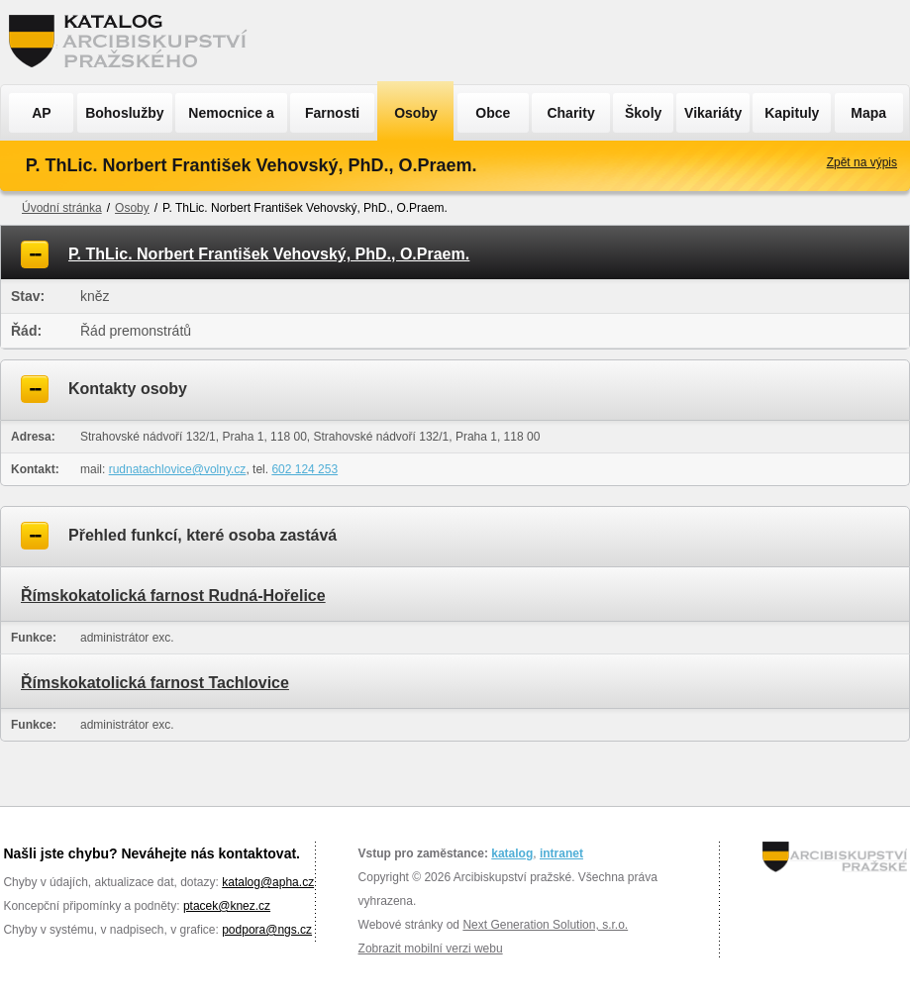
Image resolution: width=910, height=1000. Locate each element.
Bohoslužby (124, 113)
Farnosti (332, 113)
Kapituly (791, 113)
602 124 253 (304, 469)
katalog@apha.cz (268, 882)
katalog (512, 853)
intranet (561, 853)
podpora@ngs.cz (267, 930)
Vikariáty (713, 113)
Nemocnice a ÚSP (230, 119)
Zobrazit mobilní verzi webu (430, 948)
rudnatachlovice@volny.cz (178, 469)
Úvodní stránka (62, 208)
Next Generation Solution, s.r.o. (545, 925)
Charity (570, 113)
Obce (492, 113)
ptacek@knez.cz (226, 906)
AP (41, 113)
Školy (643, 113)
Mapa (868, 113)
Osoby (416, 113)
